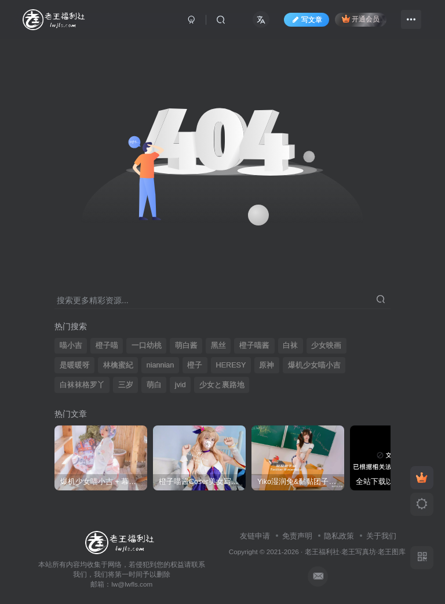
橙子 (194, 365)
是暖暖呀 (75, 365)
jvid (180, 385)
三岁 (125, 385)
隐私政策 (339, 536)
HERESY (231, 365)
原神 (266, 365)
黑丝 (218, 345)
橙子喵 (107, 345)
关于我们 (381, 536)
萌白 (154, 385)
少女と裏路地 (222, 385)
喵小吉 (71, 345)
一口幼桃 (147, 345)
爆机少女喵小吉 (314, 365)
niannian (160, 365)
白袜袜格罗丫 (82, 385)
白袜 (290, 345)
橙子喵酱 (254, 345)
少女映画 (326, 345)
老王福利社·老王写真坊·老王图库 (355, 551)
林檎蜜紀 (118, 365)
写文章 (306, 20)
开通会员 (361, 18)
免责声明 (297, 536)
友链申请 (255, 536)
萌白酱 (186, 345)
